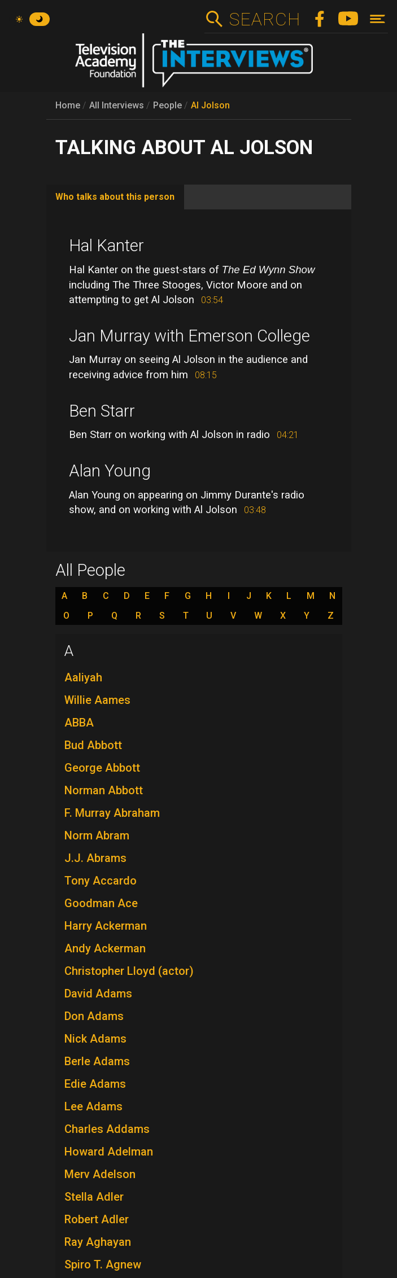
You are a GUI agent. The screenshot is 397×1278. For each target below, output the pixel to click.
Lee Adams (93, 1106)
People (167, 105)
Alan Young (110, 470)
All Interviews (116, 105)
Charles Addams (107, 1129)
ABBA (79, 722)
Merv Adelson (100, 1174)
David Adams (98, 993)
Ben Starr (102, 411)
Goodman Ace (101, 903)
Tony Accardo (100, 880)
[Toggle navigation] (377, 18)
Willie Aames (97, 700)
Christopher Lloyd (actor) (129, 971)
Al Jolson (210, 105)
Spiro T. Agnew (102, 1264)
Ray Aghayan (97, 1242)
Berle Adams (97, 1061)
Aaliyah (83, 677)
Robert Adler (96, 1219)
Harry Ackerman (105, 926)
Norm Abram (96, 835)
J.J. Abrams (95, 858)
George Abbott (102, 767)
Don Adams (94, 1016)
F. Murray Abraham (112, 813)
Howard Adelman (108, 1151)
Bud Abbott (93, 745)
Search (264, 19)
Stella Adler (94, 1196)
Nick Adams (95, 1038)
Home (67, 105)
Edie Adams (95, 1084)
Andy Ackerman (105, 948)
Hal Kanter (106, 245)
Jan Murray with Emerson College (189, 335)
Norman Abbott (103, 790)
